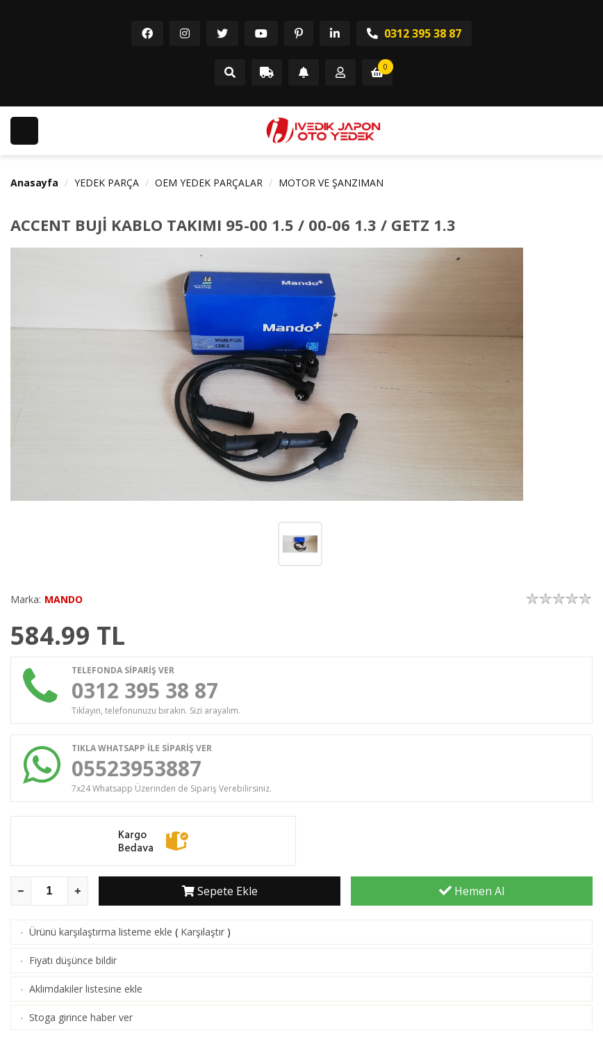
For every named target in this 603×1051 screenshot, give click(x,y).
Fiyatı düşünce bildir (73, 960)
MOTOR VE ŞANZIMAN (331, 182)
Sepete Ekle (220, 891)
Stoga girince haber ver (81, 1017)
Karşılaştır (202, 931)
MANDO (63, 599)
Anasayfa (34, 182)
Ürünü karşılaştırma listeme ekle (100, 931)
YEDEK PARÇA (106, 182)
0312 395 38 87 (414, 33)
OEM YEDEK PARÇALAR (209, 182)
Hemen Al (471, 891)
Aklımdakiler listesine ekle (85, 988)
